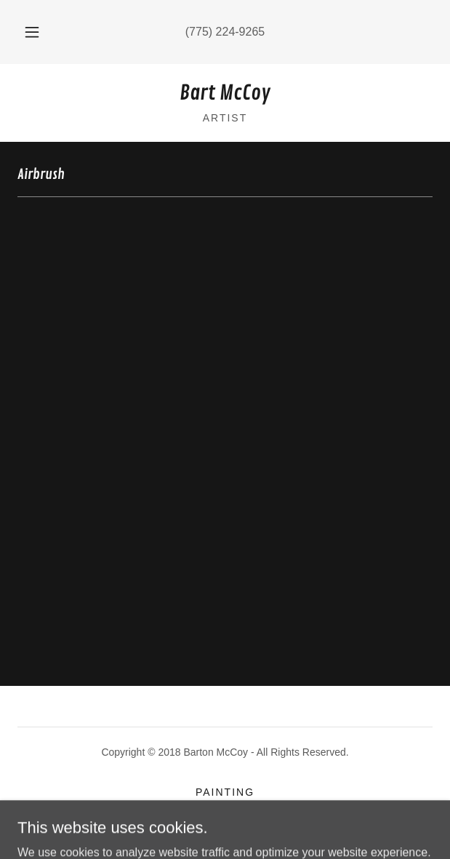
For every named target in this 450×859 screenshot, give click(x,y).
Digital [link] (225, 809)
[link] (225, 93)
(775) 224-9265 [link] (225, 31)
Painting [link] (225, 792)
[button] (36, 32)
